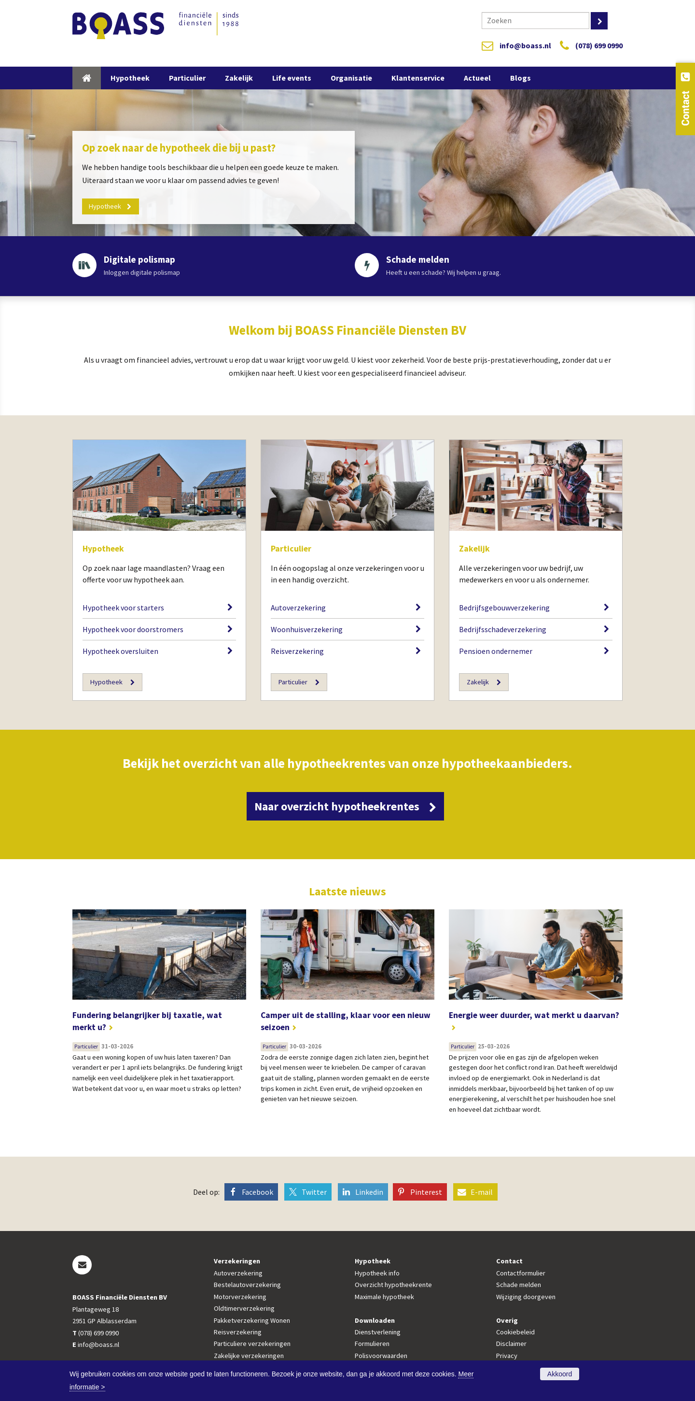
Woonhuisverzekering (307, 629)
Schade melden (518, 1285)
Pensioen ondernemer (495, 651)
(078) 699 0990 (599, 45)
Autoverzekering (298, 607)
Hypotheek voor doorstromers (133, 629)
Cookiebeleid (515, 1332)
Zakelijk (474, 548)
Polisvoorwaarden (381, 1356)
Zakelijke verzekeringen (249, 1356)
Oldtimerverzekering (244, 1308)
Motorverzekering (240, 1297)
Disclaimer (511, 1344)
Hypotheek (103, 548)
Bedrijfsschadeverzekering (502, 629)
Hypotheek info (377, 1273)
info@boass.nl (525, 45)
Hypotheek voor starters (123, 607)
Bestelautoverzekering (247, 1285)
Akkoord (559, 1374)
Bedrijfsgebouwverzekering (504, 607)
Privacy (506, 1356)
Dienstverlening (378, 1332)
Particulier (291, 548)
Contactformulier (520, 1273)
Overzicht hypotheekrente (393, 1285)
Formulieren (372, 1344)
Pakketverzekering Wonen (252, 1320)
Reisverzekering (297, 651)
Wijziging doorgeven (526, 1297)
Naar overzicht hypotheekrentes (339, 806)
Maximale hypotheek (384, 1297)
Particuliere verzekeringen (252, 1344)
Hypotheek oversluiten (120, 651)
